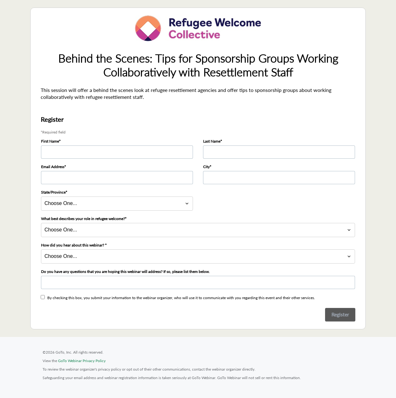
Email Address (52, 166)
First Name (50, 141)
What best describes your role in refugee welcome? (83, 218)
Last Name (211, 141)
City (206, 166)
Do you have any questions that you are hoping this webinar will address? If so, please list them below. (125, 271)
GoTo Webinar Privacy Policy (82, 360)
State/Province (53, 192)
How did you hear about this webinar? (73, 245)
